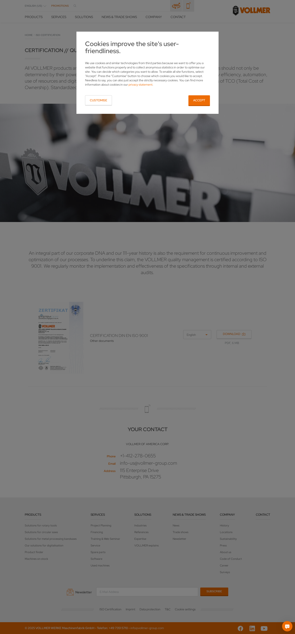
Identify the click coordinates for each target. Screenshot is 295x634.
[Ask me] (287, 626)
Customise (98, 100)
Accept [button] (199, 100)
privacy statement (140, 84)
